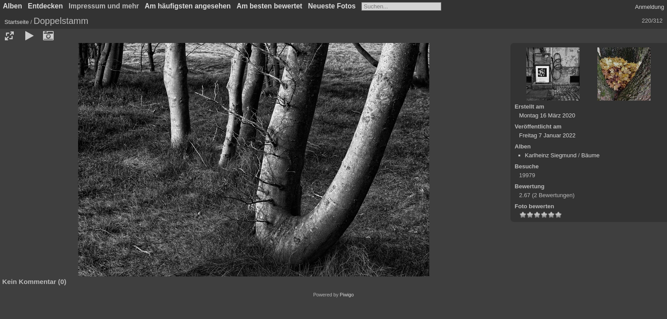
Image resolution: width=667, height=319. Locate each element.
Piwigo (347, 294)
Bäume (590, 155)
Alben (12, 6)
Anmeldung (649, 7)
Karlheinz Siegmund (551, 155)
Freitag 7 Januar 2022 (547, 135)
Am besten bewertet (269, 6)
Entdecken (45, 6)
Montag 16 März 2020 (547, 115)
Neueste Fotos (332, 6)
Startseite (16, 22)
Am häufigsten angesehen (188, 6)
